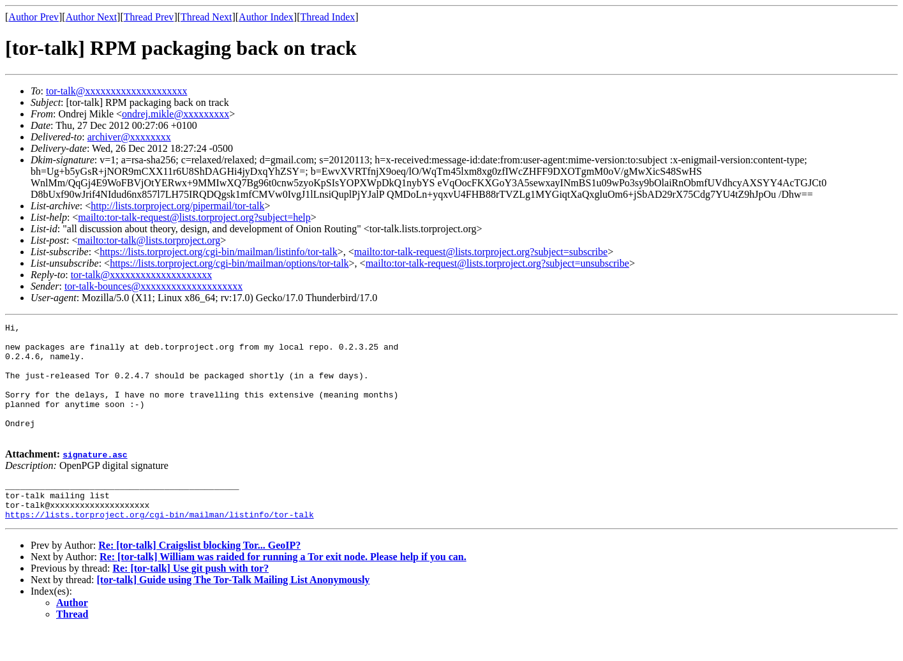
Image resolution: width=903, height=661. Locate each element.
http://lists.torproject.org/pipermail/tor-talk (177, 205)
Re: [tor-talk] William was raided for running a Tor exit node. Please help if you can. (283, 587)
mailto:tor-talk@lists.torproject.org (148, 240)
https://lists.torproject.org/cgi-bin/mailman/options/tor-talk (229, 263)
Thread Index (328, 16)
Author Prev (33, 16)
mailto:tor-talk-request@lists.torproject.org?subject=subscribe (481, 251)
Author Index (266, 16)
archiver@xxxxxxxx (129, 136)
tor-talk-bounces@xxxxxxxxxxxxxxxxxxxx (153, 286)
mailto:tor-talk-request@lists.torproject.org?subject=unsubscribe (497, 263)
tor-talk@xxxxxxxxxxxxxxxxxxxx (117, 90)
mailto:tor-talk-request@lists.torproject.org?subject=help (194, 217)
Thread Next (206, 16)
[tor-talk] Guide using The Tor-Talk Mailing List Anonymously (233, 610)
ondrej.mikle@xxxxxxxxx (175, 113)
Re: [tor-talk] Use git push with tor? (190, 598)
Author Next (91, 16)
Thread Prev (149, 16)
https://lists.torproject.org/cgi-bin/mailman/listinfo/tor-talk (219, 251)
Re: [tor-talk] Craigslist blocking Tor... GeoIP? (199, 575)
